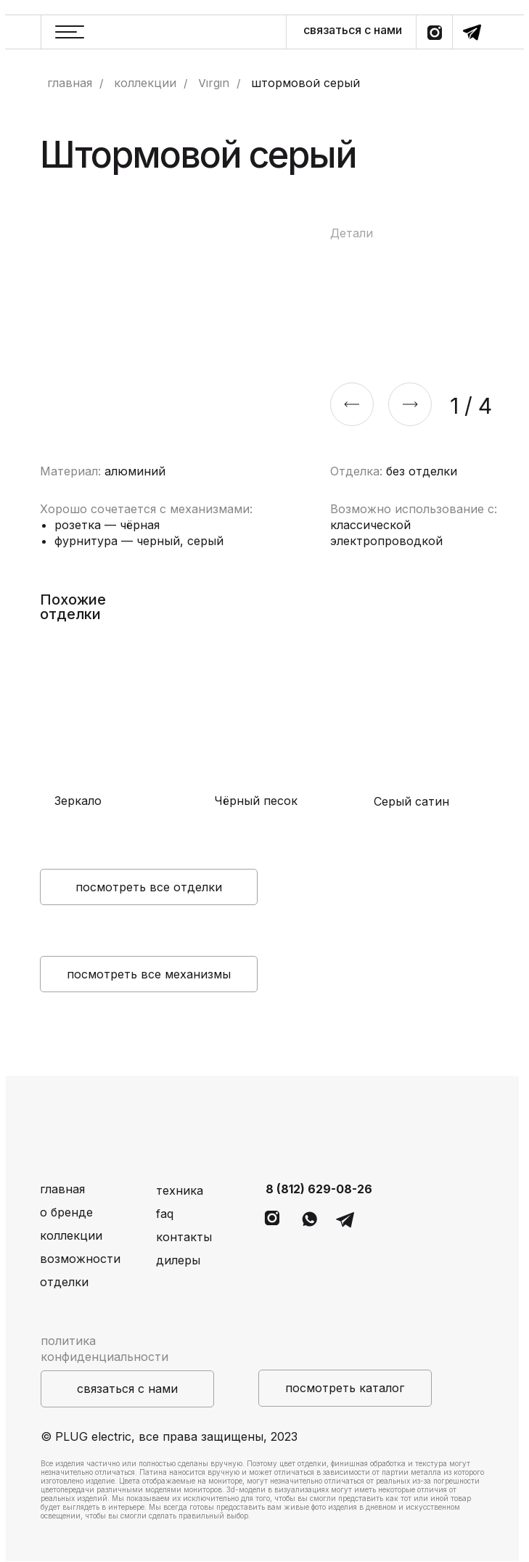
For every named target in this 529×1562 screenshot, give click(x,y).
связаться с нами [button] (352, 30)
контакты (184, 1237)
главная (69, 83)
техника (179, 1190)
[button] (127, 1388)
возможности (80, 1258)
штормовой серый (305, 83)
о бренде (66, 1212)
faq (164, 1213)
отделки (64, 1282)
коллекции (145, 83)
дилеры (178, 1260)
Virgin (213, 83)
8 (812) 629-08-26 (319, 1189)
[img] (112, 721)
